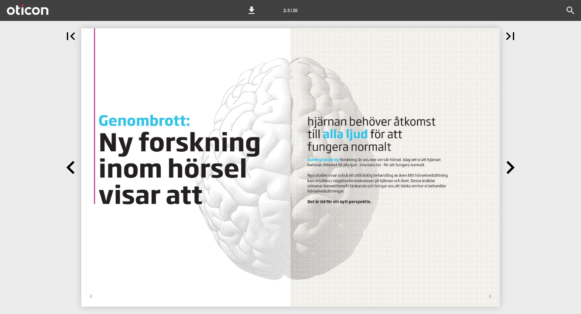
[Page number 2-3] (290, 10)
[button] (251, 10)
